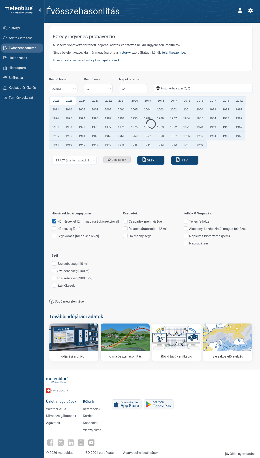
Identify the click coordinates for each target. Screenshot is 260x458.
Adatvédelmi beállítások (143, 452)
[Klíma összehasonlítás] (127, 342)
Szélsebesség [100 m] (76, 271)
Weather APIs (58, 407)
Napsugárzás (201, 243)
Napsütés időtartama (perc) (212, 236)
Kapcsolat (92, 422)
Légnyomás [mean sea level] (81, 236)
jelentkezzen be (176, 53)
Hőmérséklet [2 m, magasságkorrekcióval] (91, 221)
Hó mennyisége (142, 236)
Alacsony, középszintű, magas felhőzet (220, 229)
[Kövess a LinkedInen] (73, 441)
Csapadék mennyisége (147, 221)
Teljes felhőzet (202, 221)
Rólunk (91, 399)
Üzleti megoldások (64, 399)
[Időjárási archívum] (76, 342)
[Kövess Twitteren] (63, 441)
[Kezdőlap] (17, 9)
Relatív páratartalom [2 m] (150, 229)
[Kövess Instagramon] (83, 441)
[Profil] (239, 10)
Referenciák (94, 407)
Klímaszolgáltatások (64, 414)
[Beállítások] (250, 10)
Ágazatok (55, 422)
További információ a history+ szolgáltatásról (88, 60)
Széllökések (68, 285)
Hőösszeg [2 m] (71, 229)
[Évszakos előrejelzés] (228, 342)
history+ (128, 53)
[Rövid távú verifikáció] (177, 342)
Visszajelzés (94, 429)
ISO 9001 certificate (101, 452)
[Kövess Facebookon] (53, 441)
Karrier (90, 414)
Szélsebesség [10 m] (75, 263)
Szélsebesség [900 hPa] (77, 278)
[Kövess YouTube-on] (93, 441)
